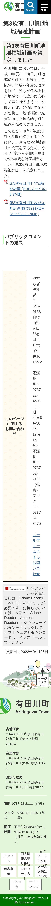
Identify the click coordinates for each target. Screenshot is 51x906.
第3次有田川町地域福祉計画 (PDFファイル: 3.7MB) (28, 189)
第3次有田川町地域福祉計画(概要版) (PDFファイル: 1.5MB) (27, 208)
